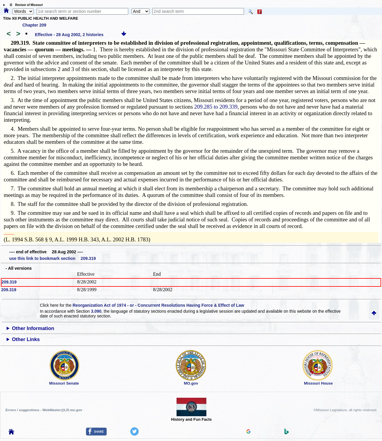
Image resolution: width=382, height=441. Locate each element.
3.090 (96, 311)
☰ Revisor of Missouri (25, 5)
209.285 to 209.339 (215, 107)
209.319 (9, 282)
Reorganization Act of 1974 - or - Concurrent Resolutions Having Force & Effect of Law (158, 305)
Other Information (33, 328)
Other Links (26, 339)
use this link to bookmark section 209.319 (52, 258)
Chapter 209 (34, 25)
